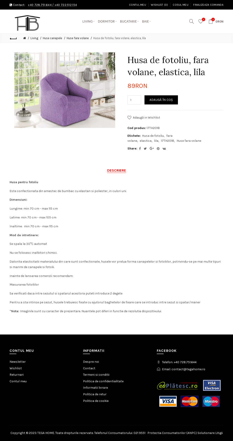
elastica (146, 141)
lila (156, 141)
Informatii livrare (95, 388)
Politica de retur (94, 394)
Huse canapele (52, 38)
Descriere (116, 170)
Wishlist (16, 368)
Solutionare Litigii (210, 433)
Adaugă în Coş (161, 100)
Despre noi (91, 362)
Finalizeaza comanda (208, 4)
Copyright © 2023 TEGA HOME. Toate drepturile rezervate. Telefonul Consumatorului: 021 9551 (78, 433)
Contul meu (137, 4)
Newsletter (18, 362)
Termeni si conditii (96, 375)
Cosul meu (180, 4)
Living (34, 38)
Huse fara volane (78, 38)
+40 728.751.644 (40, 5)
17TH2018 (167, 141)
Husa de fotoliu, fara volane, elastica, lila (119, 38)
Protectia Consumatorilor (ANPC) (172, 433)
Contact (89, 368)
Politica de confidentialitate (103, 381)
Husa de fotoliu (153, 136)
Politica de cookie (96, 401)
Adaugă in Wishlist (146, 117)
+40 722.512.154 (66, 5)
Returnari (17, 375)
